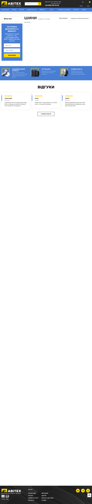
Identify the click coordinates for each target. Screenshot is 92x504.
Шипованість (8, 341)
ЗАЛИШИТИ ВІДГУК (46, 478)
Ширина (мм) (8, 235)
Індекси (84, 9)
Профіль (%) (8, 272)
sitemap (44, 500)
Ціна (5, 328)
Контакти (76, 9)
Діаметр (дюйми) (9, 296)
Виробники (7, 23)
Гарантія (42, 9)
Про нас (14, 9)
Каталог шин (5, 9)
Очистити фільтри (11, 383)
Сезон (6, 313)
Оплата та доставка (64, 9)
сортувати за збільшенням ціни (80, 18)
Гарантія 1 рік (51, 9)
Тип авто (7, 362)
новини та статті (31, 9)
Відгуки (21, 9)
